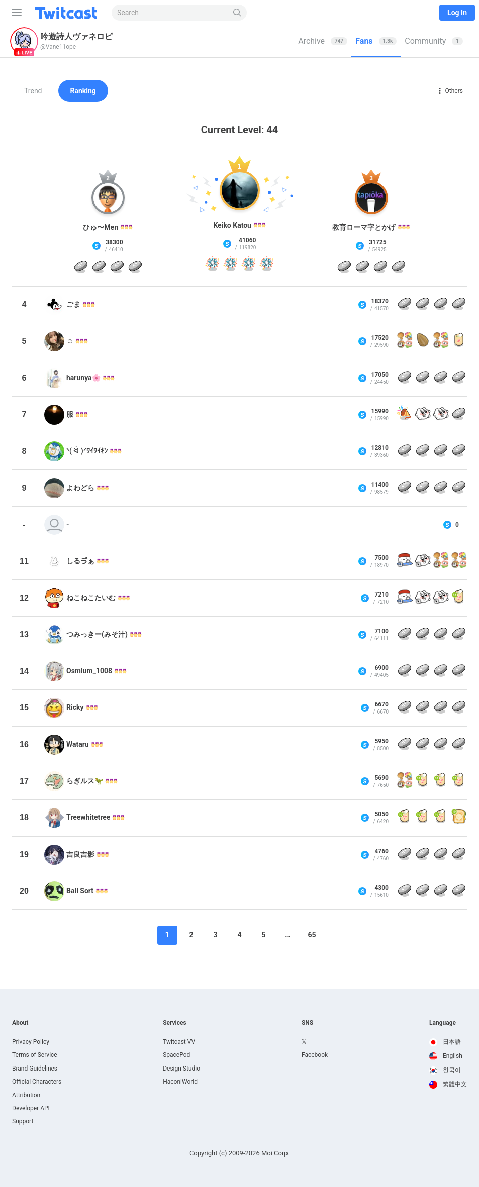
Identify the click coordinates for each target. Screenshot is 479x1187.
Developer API (31, 1108)
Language (442, 1022)
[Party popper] (405, 414)
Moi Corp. (275, 1153)
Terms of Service (34, 1054)
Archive (322, 41)
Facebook (315, 1054)
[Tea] (459, 341)
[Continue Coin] (81, 267)
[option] (448, 1042)
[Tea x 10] (459, 598)
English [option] (445, 1055)
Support (22, 1121)
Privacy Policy (30, 1041)
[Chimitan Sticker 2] (423, 414)
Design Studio (181, 1068)
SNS (307, 1022)
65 (312, 935)
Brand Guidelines (34, 1068)
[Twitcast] (68, 12)
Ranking (83, 91)
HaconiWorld (180, 1081)
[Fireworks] (213, 265)
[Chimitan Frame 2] (423, 561)
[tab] (322, 41)
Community (434, 41)
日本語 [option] (445, 1041)
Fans (376, 41)
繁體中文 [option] (448, 1084)
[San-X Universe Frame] (405, 341)
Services (174, 1022)
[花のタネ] (423, 341)
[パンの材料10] (459, 817)
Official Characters (36, 1081)
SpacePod (176, 1054)
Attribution (26, 1095)
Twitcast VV (179, 1041)
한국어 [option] (445, 1070)
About (20, 1022)
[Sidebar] (14, 12)
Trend (33, 91)
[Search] (237, 13)
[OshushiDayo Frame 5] (405, 561)
